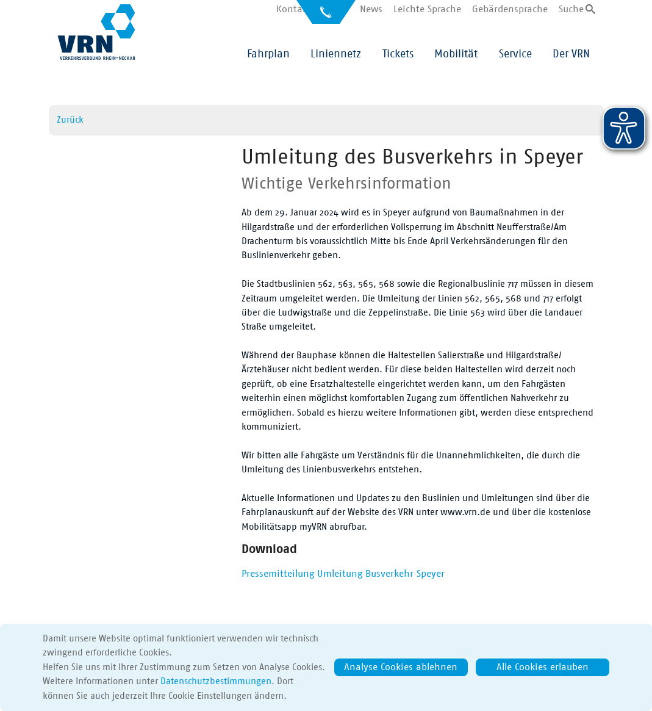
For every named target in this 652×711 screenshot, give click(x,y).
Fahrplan (268, 54)
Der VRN (571, 54)
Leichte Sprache (427, 9)
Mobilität (456, 54)
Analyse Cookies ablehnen (400, 667)
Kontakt (293, 9)
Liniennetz (335, 54)
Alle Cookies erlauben (542, 667)
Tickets (398, 54)
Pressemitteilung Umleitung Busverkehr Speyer (343, 574)
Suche (571, 9)
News (371, 9)
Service (515, 54)
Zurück (70, 120)
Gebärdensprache (510, 9)
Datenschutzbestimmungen (215, 681)
